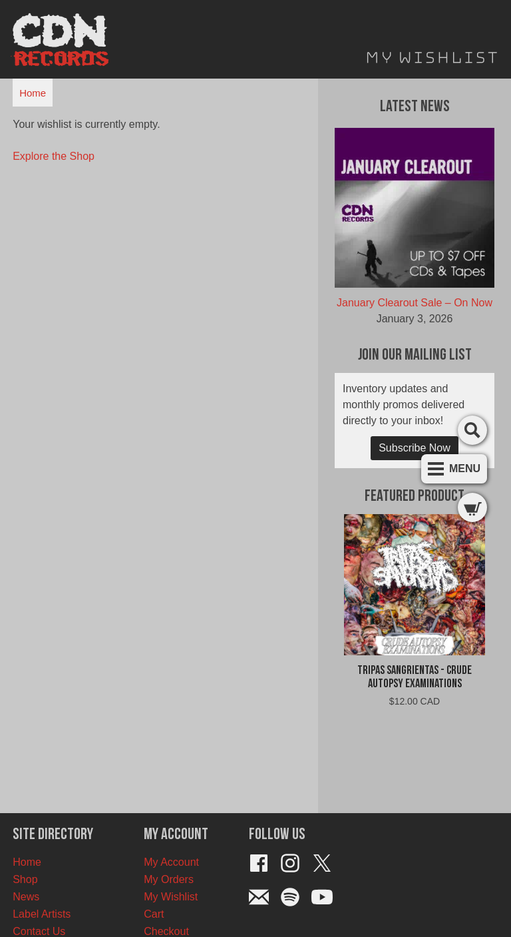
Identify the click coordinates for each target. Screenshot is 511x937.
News (26, 896)
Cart (154, 914)
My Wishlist (171, 896)
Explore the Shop (53, 156)
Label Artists (42, 914)
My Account (171, 862)
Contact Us (39, 931)
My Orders (169, 879)
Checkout (166, 931)
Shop (25, 879)
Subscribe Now (414, 448)
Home (32, 93)
